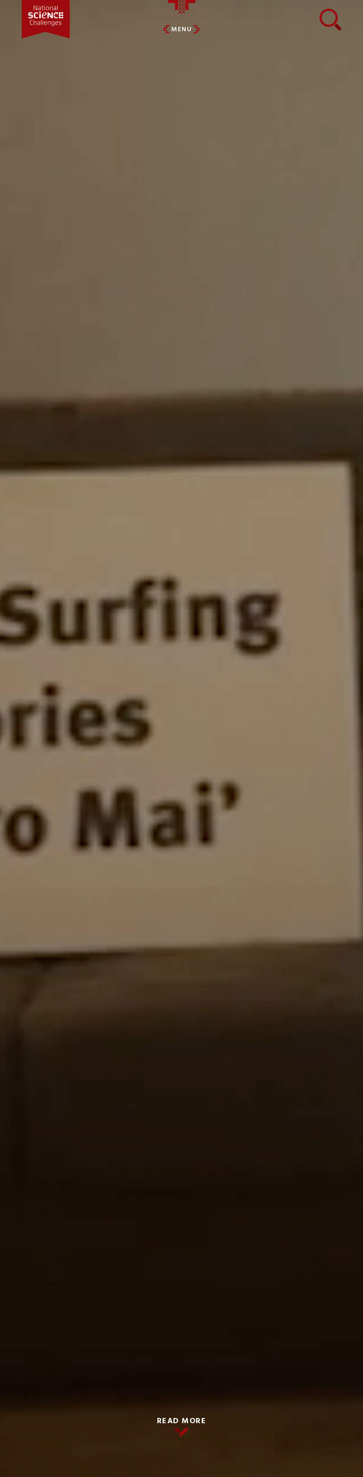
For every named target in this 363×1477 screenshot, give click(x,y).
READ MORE (181, 1421)
